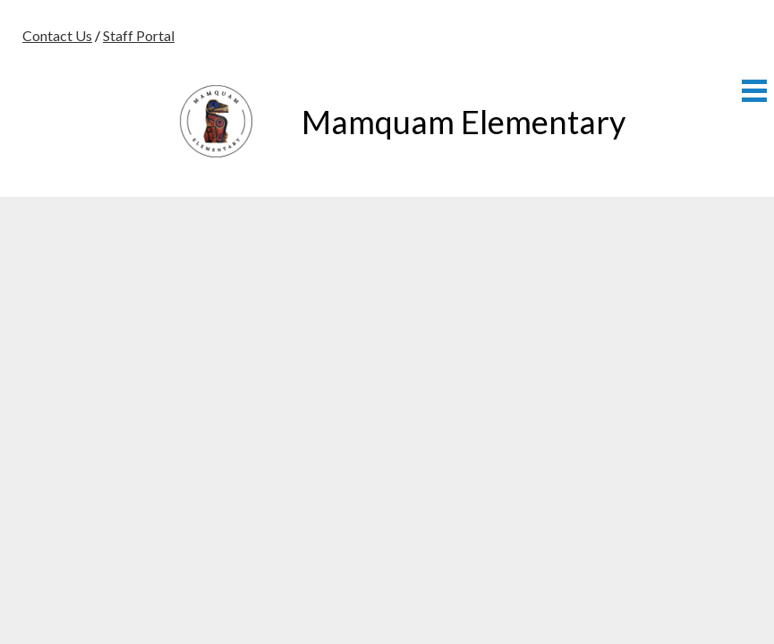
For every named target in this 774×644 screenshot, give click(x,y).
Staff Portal (138, 35)
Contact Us (57, 35)
